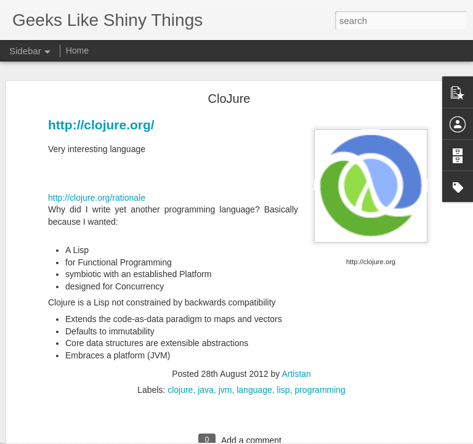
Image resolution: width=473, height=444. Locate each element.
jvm (225, 352)
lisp (283, 352)
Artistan (295, 336)
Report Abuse (311, 437)
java (206, 352)
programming (319, 352)
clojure (180, 352)
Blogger (275, 437)
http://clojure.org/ (101, 87)
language (254, 352)
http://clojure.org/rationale (96, 159)
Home (77, 50)
